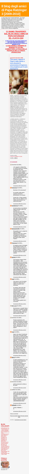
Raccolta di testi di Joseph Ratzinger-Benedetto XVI (4, 443)
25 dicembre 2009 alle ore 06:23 (19, 329)
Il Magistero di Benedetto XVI (4, 437)
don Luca (14, 305)
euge (13, 279)
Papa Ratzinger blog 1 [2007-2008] (5, 454)
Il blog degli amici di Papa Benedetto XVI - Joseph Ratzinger (5, 428)
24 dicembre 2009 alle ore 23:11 (19, 203)
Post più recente (13, 415)
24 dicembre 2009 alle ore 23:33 (19, 241)
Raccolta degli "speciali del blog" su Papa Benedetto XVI (5, 446)
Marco (13, 357)
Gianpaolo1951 (16, 228)
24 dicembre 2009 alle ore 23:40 (19, 255)
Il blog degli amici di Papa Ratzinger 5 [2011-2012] (5, 434)
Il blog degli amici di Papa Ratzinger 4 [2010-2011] (5, 449)
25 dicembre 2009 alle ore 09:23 (19, 355)
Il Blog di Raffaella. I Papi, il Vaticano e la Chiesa (5, 431)
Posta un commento (14, 413)
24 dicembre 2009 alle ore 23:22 (19, 226)
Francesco (14, 187)
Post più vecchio (24, 415)
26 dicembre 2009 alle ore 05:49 (19, 411)
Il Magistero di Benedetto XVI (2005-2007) (4, 440)
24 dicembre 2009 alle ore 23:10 (19, 185)
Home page (19, 416)
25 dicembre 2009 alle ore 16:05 (19, 379)
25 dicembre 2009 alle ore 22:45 (19, 403)
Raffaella (14, 405)
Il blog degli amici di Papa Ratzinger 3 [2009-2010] (14, 10)
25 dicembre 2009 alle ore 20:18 (19, 387)
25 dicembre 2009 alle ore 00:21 (19, 303)
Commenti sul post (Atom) (20, 419)
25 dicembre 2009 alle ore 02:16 (19, 315)
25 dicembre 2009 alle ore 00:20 (19, 277)
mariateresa (15, 205)
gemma (14, 257)
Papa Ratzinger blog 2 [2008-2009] (5, 452)
